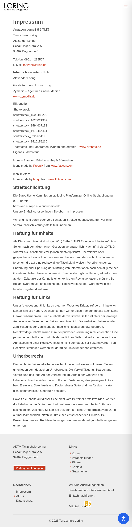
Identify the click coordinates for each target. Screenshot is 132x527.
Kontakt (77, 467)
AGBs (20, 496)
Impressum (23, 491)
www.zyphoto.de (90, 147)
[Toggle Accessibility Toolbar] (123, 518)
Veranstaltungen (82, 458)
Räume (76, 462)
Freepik (38, 165)
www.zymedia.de (24, 96)
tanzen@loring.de (35, 65)
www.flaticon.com (62, 165)
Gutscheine (79, 471)
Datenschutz (24, 500)
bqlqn (36, 179)
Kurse (76, 453)
